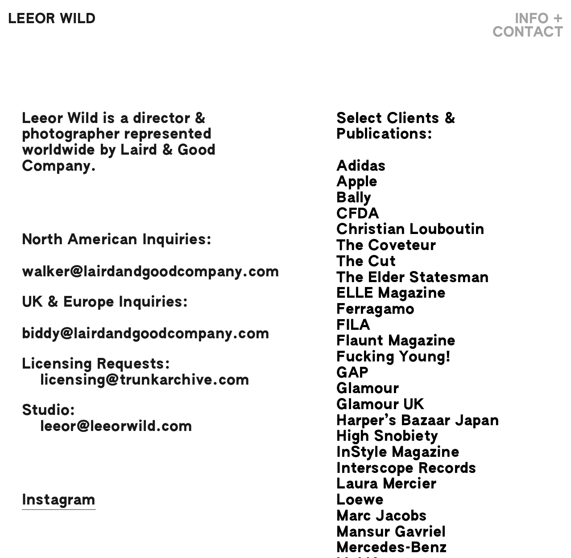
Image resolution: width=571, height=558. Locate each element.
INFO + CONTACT (527, 26)
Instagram (59, 500)
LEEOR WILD (51, 19)
